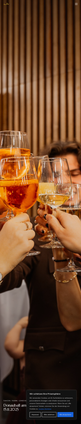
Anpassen (35, 415)
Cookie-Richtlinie (45, 409)
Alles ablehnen (49, 415)
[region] (51, 404)
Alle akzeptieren (65, 415)
